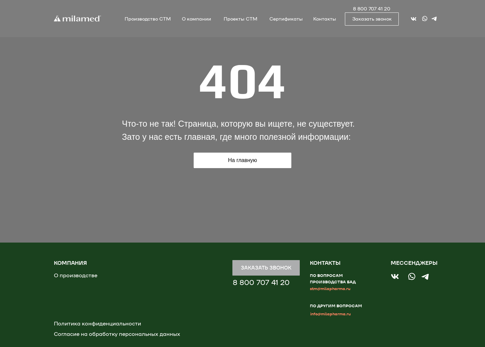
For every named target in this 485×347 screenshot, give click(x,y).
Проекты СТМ (240, 19)
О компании (196, 19)
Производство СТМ (148, 19)
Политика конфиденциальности (97, 323)
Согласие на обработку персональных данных (117, 334)
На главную (242, 160)
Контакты (324, 19)
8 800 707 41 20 (371, 9)
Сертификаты (286, 19)
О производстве (75, 275)
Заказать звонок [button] (372, 19)
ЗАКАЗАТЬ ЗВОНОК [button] (266, 267)
